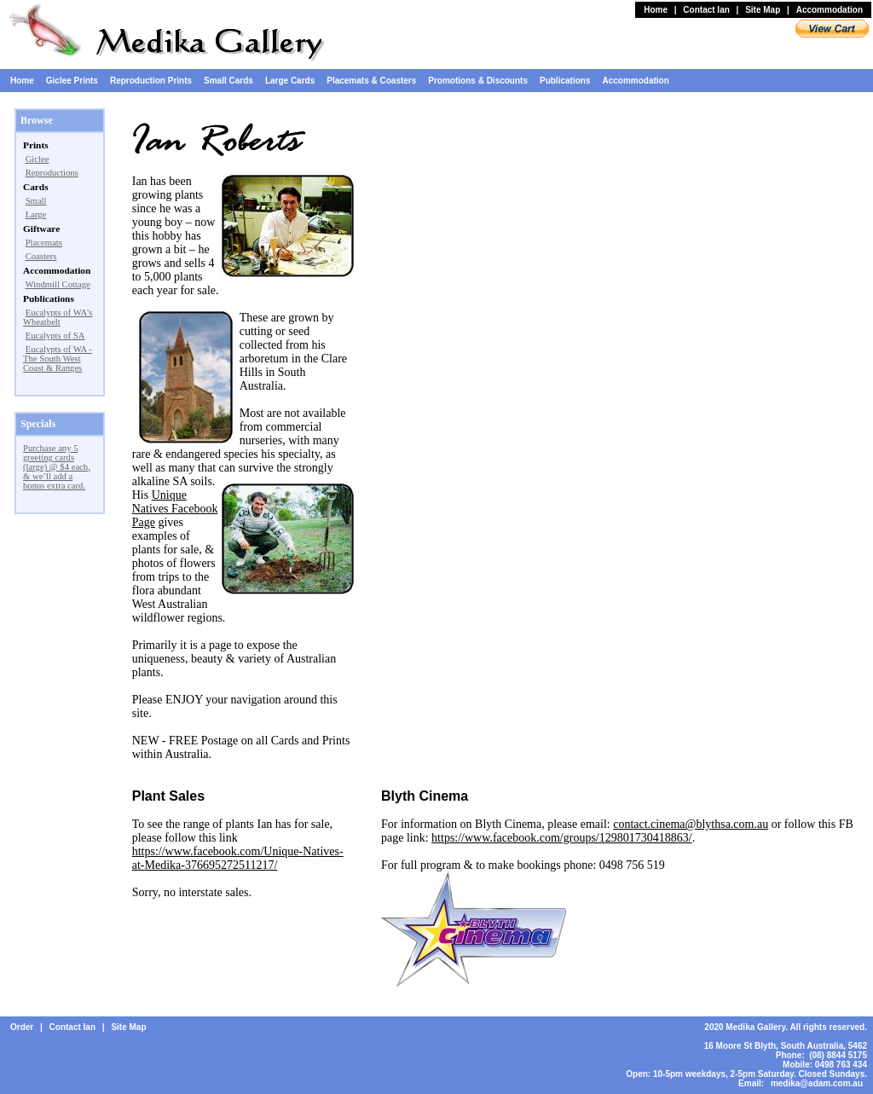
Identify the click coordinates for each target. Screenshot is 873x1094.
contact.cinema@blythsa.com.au (690, 824)
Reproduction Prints (151, 80)
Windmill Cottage (57, 284)
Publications (565, 80)
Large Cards (290, 80)
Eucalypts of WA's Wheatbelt (57, 317)
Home (656, 9)
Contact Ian (706, 9)
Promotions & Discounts (478, 80)
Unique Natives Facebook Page (175, 509)
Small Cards (228, 80)
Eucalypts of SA (55, 335)
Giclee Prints (72, 80)
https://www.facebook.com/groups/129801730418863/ (561, 837)
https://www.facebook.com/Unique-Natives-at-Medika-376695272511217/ (238, 858)
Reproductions (52, 172)
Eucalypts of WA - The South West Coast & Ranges (57, 358)
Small (36, 200)
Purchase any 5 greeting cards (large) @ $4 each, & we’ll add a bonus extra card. (56, 466)
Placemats (44, 242)
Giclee (37, 159)
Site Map (762, 9)
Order (21, 1027)
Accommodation (829, 9)
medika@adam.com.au (817, 1083)
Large (36, 214)
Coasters (41, 256)
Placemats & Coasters (371, 80)
